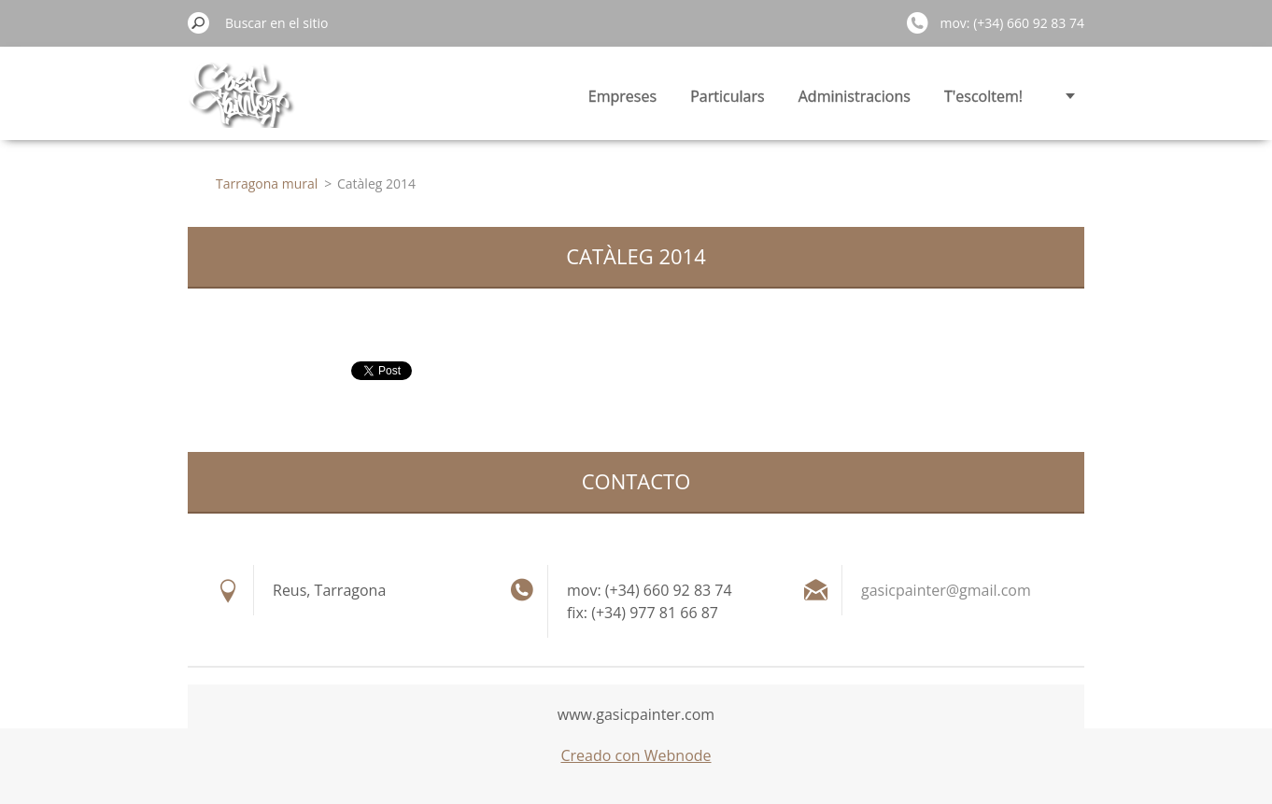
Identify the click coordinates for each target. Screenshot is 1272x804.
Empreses (622, 96)
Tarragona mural (267, 183)
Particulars (727, 96)
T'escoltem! (983, 96)
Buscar (199, 22)
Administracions (855, 96)
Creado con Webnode (635, 755)
